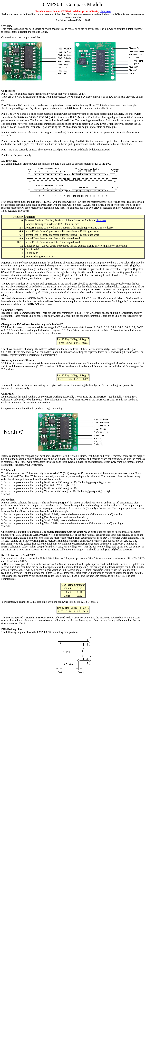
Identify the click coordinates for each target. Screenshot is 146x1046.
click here (105, 11)
